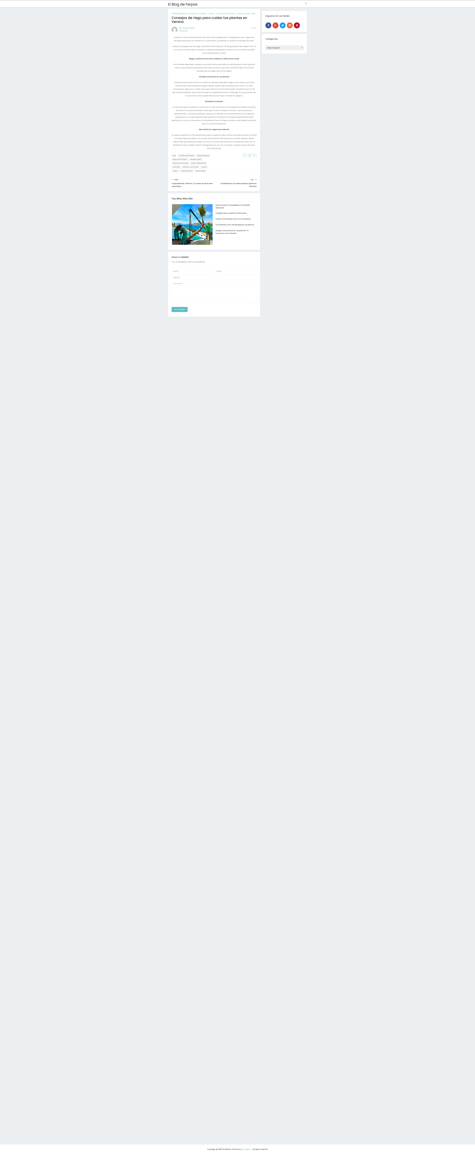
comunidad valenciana (225, 13)
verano (204, 167)
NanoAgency (247, 1149)
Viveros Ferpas (188, 28)
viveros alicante (186, 171)
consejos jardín (243, 13)
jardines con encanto (191, 167)
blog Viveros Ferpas (180, 159)
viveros (175, 171)
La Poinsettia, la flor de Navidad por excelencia (235, 225)
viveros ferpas (200, 171)
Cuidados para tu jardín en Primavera (231, 213)
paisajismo (255, 13)
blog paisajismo (203, 156)
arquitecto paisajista (198, 13)
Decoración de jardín (180, 163)
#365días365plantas (180, 13)
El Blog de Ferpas (182, 4)
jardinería (176, 167)
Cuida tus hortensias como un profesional (233, 219)
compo (211, 13)
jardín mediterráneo (198, 163)
